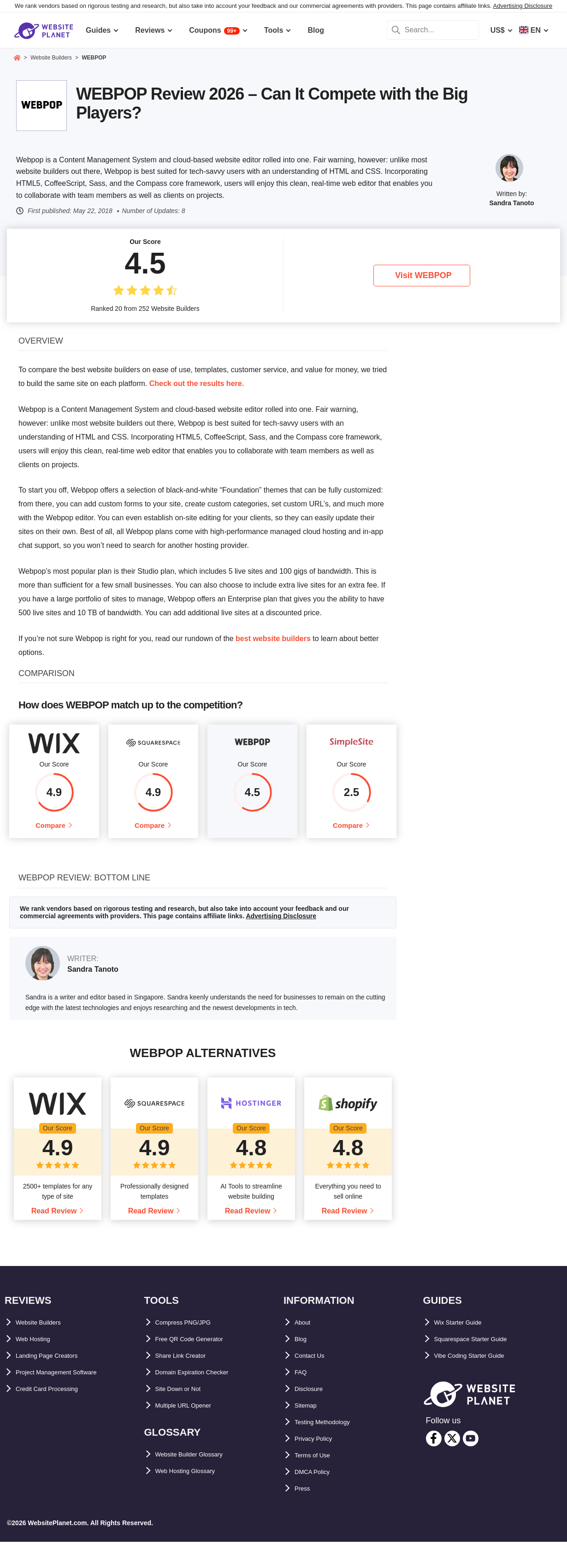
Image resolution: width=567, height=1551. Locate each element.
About (305, 1331)
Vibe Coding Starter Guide (480, 1364)
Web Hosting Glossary (194, 1480)
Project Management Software (68, 1381)
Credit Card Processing (57, 1398)
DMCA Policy (317, 1481)
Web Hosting (38, 1348)
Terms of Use (318, 1464)
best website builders (273, 638)
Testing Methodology (331, 1431)
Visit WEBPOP (423, 275)
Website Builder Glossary (200, 1463)
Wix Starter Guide (465, 1331)
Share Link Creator (188, 1364)
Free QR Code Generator (198, 1348)
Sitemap (309, 1414)
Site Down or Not (185, 1398)
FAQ (302, 1381)
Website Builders (46, 1331)
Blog (303, 1348)
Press (305, 1497)
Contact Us (314, 1364)
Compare (50, 830)
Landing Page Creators (56, 1364)
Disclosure (313, 1398)
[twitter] (452, 1448)
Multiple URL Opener (191, 1414)
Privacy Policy (320, 1447)
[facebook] (434, 1448)
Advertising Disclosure (523, 5)
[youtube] (470, 1448)
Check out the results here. (196, 383)
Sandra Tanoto (512, 203)
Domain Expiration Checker (203, 1381)
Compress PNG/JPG (190, 1331)
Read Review (54, 1220)
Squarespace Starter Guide (481, 1348)
